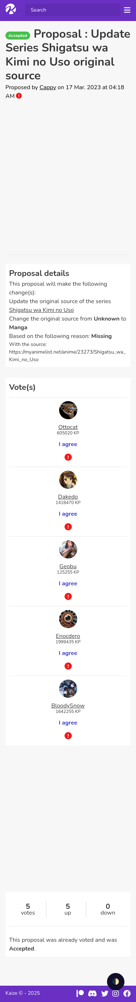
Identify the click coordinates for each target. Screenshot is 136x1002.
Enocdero (68, 636)
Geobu (68, 566)
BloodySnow (68, 706)
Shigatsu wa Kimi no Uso (41, 310)
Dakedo (68, 497)
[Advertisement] (68, 178)
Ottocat (68, 427)
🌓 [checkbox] (115, 982)
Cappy (48, 87)
